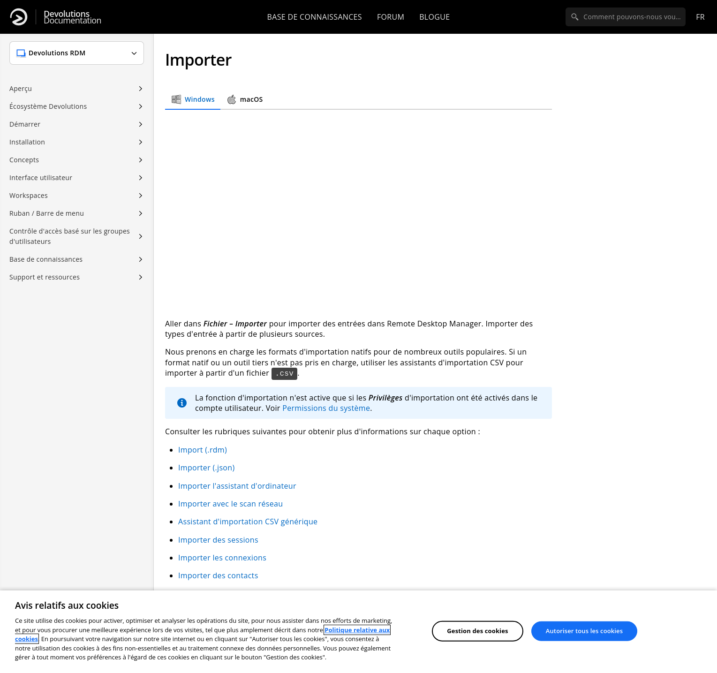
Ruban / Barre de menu (46, 213)
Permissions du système (326, 408)
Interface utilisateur (40, 177)
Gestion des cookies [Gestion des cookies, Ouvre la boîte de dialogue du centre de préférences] (477, 631)
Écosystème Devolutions (48, 106)
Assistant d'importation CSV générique (247, 521)
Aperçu (20, 88)
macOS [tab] (244, 99)
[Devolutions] (18, 17)
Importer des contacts (218, 575)
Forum (390, 17)
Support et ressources (44, 276)
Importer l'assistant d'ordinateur (237, 486)
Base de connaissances (314, 17)
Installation (27, 141)
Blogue (434, 17)
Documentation (72, 17)
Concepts (24, 159)
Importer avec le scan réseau (230, 504)
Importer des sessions (218, 540)
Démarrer (24, 124)
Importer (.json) (206, 467)
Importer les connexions (222, 557)
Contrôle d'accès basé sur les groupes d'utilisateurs (69, 236)
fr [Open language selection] (700, 17)
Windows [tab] (193, 99)
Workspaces (28, 195)
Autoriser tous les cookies (584, 631)
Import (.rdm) (202, 450)
